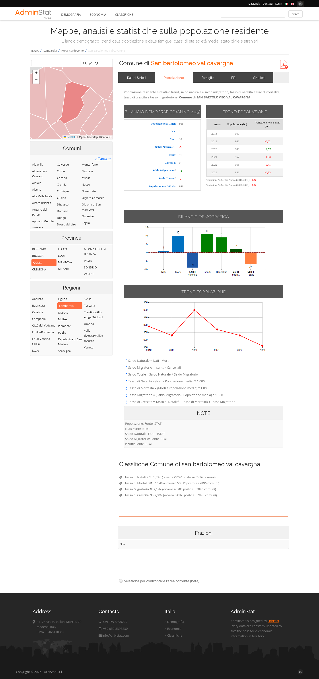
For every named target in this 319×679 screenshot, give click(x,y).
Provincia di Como (72, 51)
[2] (175, 169)
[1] (175, 146)
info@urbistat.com (114, 635)
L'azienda (254, 4)
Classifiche (124, 14)
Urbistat (273, 621)
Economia (98, 14)
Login (278, 4)
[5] (152, 482)
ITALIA (35, 51)
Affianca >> (103, 159)
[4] (150, 476)
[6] (150, 488)
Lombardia (50, 51)
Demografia (71, 14)
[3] (175, 177)
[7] (150, 494)
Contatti (268, 4)
